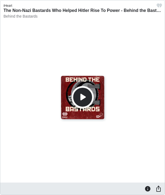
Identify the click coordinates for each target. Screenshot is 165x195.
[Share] (158, 188)
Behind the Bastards (21, 16)
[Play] (83, 97)
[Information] (147, 188)
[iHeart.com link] (159, 6)
